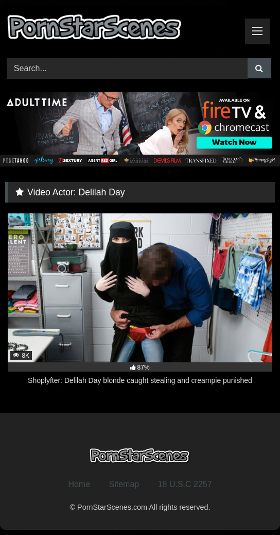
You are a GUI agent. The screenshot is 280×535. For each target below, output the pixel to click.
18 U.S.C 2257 (185, 484)
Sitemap (124, 484)
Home (79, 484)
